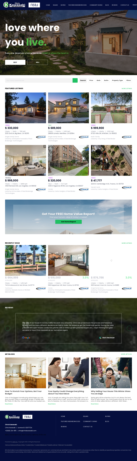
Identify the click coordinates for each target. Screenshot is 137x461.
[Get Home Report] (68, 222)
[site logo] (14, 420)
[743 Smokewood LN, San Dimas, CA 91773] (25, 260)
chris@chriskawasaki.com (27, 431)
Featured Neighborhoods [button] (77, 5)
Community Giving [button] (96, 5)
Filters (128, 80)
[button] (75, 80)
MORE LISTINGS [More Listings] (127, 89)
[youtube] (19, 455)
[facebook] (7, 455)
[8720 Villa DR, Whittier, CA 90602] (111, 108)
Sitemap (61, 445)
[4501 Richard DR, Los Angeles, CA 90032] (25, 160)
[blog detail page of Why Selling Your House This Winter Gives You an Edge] (111, 382)
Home (48, 5)
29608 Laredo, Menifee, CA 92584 (61, 133)
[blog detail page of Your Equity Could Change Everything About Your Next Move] (68, 382)
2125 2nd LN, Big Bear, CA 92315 (17, 133)
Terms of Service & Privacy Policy (15, 445)
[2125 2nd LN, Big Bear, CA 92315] (25, 108)
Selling (55, 5)
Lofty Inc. (15, 442)
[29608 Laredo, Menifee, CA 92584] (68, 108)
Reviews (114, 5)
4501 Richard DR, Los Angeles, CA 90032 (20, 186)
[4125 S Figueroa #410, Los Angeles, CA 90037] (68, 160)
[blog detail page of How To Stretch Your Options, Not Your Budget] (25, 382)
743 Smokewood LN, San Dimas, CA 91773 (19, 285)
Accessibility (68, 445)
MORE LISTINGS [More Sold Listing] (127, 243)
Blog (107, 5)
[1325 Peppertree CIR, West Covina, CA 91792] (68, 260)
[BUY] (15, 62)
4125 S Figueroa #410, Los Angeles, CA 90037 (65, 186)
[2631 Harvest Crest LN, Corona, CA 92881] (111, 260)
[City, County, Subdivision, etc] (41, 80)
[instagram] (13, 455)
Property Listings (52, 445)
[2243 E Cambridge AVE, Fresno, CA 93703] (111, 160)
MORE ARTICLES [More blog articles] (126, 354)
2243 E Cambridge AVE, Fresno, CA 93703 (107, 184)
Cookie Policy (30, 445)
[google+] (25, 455)
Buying (63, 5)
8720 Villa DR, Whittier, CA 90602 (104, 133)
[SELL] (37, 62)
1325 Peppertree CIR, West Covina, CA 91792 (63, 285)
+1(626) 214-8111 (10, 431)
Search (83, 80)
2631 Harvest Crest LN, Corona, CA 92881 (105, 285)
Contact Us (125, 5)
